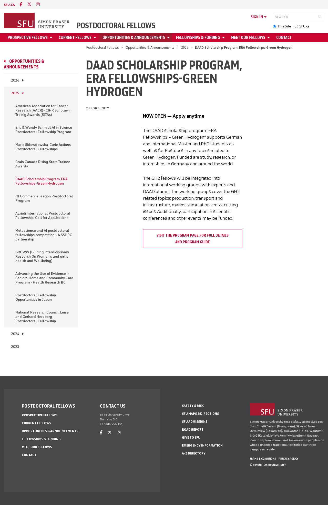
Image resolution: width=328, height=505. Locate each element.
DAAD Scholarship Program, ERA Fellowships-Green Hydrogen (41, 181)
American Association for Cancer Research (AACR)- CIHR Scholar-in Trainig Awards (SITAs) (43, 110)
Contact (284, 37)
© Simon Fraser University (268, 465)
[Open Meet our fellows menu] (269, 37)
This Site (284, 26)
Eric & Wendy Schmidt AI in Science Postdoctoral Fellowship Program (43, 129)
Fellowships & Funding (198, 37)
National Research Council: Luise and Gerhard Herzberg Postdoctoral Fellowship (42, 316)
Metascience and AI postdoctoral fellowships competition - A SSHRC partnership (43, 234)
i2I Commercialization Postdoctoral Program (44, 198)
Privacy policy (288, 458)
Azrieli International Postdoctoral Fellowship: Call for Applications (42, 215)
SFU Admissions (194, 421)
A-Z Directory (194, 453)
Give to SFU (191, 437)
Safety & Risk (193, 405)
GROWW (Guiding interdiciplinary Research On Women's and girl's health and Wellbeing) (42, 256)
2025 (184, 47)
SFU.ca (304, 26)
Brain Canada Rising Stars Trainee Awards (42, 164)
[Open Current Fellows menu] (96, 37)
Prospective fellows (28, 37)
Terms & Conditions (263, 458)
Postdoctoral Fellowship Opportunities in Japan (35, 297)
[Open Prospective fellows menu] (52, 37)
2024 (15, 334)
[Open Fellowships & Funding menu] (224, 37)
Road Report (192, 429)
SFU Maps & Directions (200, 413)
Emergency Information (202, 445)
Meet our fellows (248, 37)
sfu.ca (9, 5)
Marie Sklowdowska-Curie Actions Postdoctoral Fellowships (43, 147)
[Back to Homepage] (37, 21)
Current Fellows (75, 37)
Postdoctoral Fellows (116, 25)
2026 (15, 80)
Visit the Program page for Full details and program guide (193, 238)
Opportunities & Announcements (133, 37)
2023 (15, 347)
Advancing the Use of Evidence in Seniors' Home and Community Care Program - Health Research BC (44, 278)
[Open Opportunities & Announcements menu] (169, 37)
